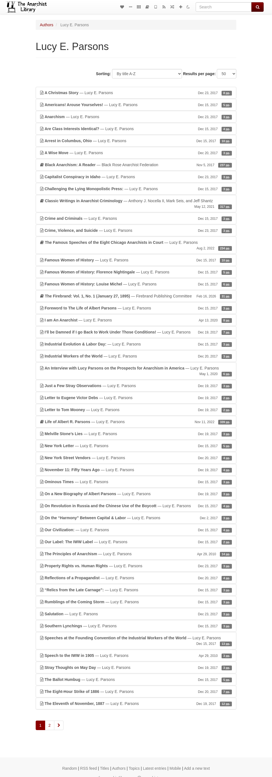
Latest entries (154, 768)
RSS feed (88, 768)
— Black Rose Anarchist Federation (136, 165)
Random (69, 768)
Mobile (175, 768)
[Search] (224, 7)
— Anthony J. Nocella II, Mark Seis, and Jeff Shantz (136, 204)
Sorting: (103, 73)
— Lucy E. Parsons (136, 93)
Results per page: (199, 73)
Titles (104, 768)
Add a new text (197, 768)
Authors (46, 25)
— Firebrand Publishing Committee (136, 296)
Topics (134, 768)
